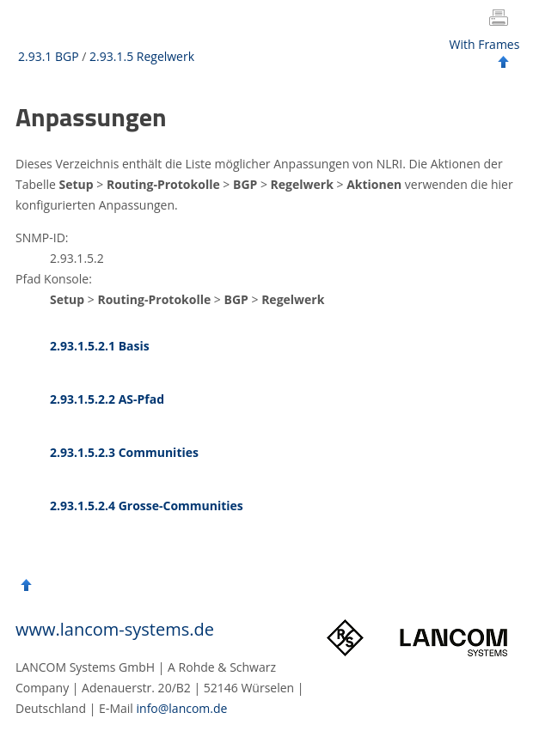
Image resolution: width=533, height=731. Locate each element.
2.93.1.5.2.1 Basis (100, 346)
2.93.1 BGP (48, 56)
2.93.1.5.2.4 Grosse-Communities (146, 505)
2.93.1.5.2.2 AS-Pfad (107, 399)
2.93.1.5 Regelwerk (141, 56)
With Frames (485, 44)
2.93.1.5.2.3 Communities (124, 452)
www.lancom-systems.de (114, 629)
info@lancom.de (182, 708)
